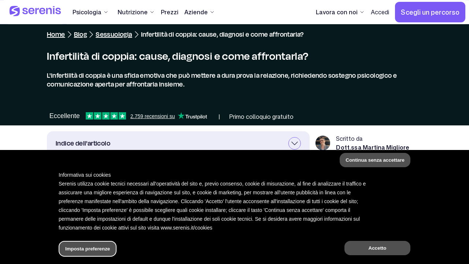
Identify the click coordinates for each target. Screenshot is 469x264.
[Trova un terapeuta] (310, 251)
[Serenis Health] (35, 12)
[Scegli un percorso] (430, 12)
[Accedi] (380, 12)
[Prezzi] (169, 12)
